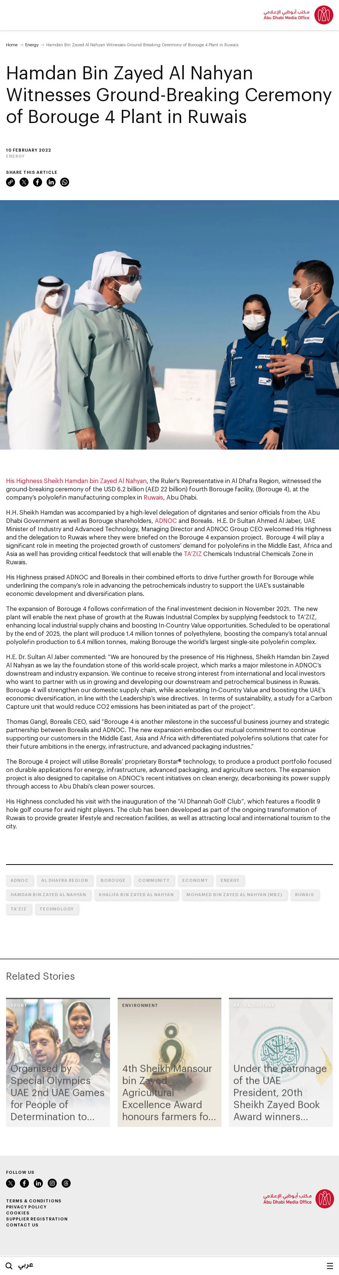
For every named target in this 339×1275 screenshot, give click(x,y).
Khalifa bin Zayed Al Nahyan (136, 894)
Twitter (24, 182)
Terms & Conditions (34, 1200)
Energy (32, 44)
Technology (56, 908)
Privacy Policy (26, 1206)
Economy (195, 880)
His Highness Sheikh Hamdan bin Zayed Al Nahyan (76, 480)
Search (9, 1266)
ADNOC (166, 520)
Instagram (52, 1183)
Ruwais (153, 497)
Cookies (18, 1212)
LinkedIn (51, 182)
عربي (25, 1264)
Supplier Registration (37, 1218)
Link (10, 182)
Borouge (113, 880)
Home (12, 44)
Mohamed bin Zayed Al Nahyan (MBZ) (234, 894)
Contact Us (22, 1224)
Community (154, 880)
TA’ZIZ (193, 553)
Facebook (37, 182)
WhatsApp (64, 182)
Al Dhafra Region (64, 880)
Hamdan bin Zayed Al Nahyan (48, 894)
